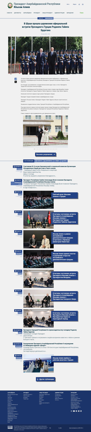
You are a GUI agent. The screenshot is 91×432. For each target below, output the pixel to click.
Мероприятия (49, 18)
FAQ (50, 428)
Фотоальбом (10, 420)
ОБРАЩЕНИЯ (70, 13)
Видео (74, 4)
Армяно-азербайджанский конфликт (13, 405)
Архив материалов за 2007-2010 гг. (76, 428)
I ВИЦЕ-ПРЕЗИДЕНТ (47, 13)
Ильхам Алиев (22, 7)
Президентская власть (27, 394)
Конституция (10, 400)
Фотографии (41, 400)
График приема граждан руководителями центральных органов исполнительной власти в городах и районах (76, 406)
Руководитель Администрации (58, 395)
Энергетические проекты (12, 411)
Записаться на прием (75, 402)
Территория (10, 397)
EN (82, 4)
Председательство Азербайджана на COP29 (12, 416)
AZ (79, 4)
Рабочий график (26, 396)
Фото (68, 4)
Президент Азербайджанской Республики (37, 3)
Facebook (77, 6)
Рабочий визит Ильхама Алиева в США (12, 418)
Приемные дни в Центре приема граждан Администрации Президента (76, 399)
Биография (25, 397)
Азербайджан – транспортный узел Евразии (13, 413)
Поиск (81, 13)
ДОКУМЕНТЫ (17, 13)
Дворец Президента (59, 398)
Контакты (57, 400)
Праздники (10, 403)
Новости (40, 398)
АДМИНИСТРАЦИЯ (59, 13)
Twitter (80, 6)
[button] (68, 131)
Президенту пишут (74, 397)
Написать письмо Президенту (74, 395)
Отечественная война (12, 407)
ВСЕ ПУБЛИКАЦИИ (28, 160)
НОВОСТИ (9, 13)
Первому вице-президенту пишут (44, 403)
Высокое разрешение (44, 154)
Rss (82, 6)
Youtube (75, 6)
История (9, 396)
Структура (57, 397)
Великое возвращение (12, 408)
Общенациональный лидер (13, 394)
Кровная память (11, 410)
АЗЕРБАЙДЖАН (27, 13)
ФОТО (65, 161)
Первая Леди (25, 398)
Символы (9, 401)
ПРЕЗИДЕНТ (37, 13)
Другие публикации (46, 379)
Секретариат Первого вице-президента (44, 395)
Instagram (72, 6)
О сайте (60, 428)
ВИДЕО (57, 161)
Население (10, 398)
